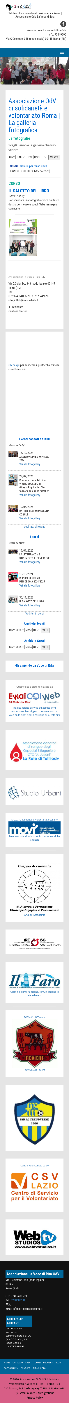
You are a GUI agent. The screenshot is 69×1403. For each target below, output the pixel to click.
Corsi (38, 1362)
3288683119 (18, 1300)
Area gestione (46, 1393)
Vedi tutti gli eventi (34, 526)
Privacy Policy (34, 1397)
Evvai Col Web (27, 1393)
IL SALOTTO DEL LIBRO (21, 171)
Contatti (26, 1368)
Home (7, 1362)
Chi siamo (18, 1362)
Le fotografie (19, 138)
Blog (58, 1362)
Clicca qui (14, 365)
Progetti (48, 1362)
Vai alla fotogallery (29, 464)
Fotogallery (11, 1368)
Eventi (28, 1362)
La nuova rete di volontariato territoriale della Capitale (34, 831)
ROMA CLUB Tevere (34, 1017)
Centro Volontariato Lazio (34, 1165)
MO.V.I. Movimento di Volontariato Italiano (34, 819)
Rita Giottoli (40, 1368)
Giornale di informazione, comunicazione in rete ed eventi (34, 984)
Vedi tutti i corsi (34, 613)
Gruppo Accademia (34, 889)
